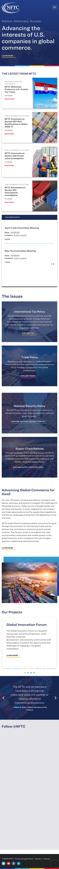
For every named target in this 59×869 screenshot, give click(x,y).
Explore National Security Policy (28, 421)
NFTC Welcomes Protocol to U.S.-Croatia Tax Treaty (16, 89)
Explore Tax (28, 333)
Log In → (8, 239)
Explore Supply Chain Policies (28, 467)
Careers (38, 859)
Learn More (7, 56)
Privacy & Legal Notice (24, 859)
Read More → (10, 99)
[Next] (55, 697)
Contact (47, 859)
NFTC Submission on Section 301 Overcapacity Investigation (15, 191)
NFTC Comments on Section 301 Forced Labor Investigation (15, 156)
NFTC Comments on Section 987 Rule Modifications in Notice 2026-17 (16, 123)
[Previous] (3, 697)
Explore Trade (28, 376)
